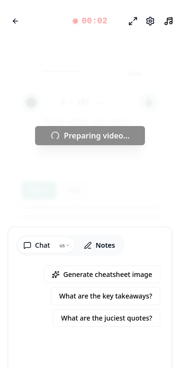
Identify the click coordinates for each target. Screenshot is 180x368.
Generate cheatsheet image (102, 274)
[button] (89, 21)
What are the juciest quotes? (106, 317)
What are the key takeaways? (105, 295)
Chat (37, 245)
